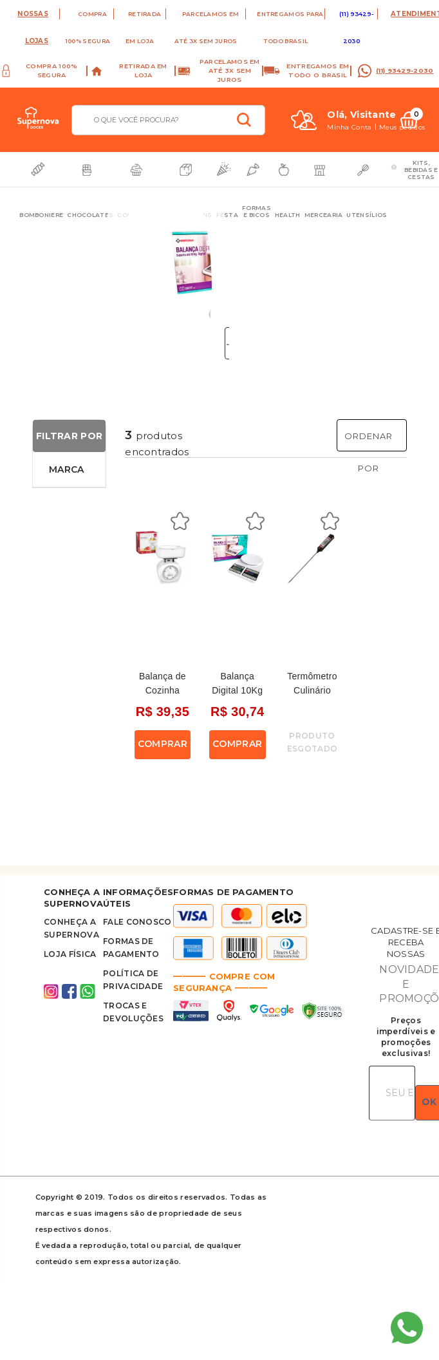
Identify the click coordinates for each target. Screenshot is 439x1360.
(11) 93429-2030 (405, 70)
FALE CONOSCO (137, 922)
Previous (120, 268)
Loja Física (70, 954)
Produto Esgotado (312, 742)
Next (211, 268)
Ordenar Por (368, 452)
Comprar (162, 744)
